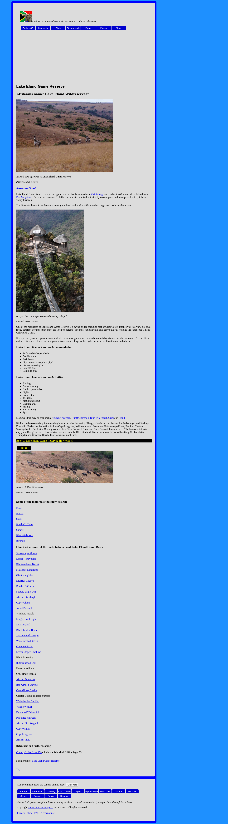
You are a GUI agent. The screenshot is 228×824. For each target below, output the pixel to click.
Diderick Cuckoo (25, 580)
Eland (122, 418)
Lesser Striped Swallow (28, 652)
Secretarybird (23, 624)
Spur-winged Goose (26, 553)
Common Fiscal (24, 646)
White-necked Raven (27, 641)
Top (18, 769)
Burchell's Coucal (25, 586)
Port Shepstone (24, 197)
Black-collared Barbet (27, 564)
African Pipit (23, 739)
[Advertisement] (84, 59)
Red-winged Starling (27, 684)
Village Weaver (24, 706)
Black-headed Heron (27, 630)
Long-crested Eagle (26, 619)
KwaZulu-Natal (26, 188)
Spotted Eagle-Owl (26, 591)
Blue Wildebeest (98, 418)
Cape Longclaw (24, 734)
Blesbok (84, 418)
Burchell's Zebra (61, 418)
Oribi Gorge (97, 194)
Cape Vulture (23, 602)
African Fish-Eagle (26, 597)
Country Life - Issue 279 (29, 752)
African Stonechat (25, 679)
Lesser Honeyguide (26, 558)
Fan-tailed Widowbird (27, 712)
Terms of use (48, 813)
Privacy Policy (24, 813)
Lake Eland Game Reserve (45, 760)
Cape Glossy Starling (27, 690)
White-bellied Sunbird (27, 701)
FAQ (36, 813)
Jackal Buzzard (24, 608)
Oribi (111, 418)
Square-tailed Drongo (27, 635)
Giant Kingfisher (25, 575)
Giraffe (75, 418)
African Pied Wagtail (27, 723)
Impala (19, 513)
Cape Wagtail (23, 728)
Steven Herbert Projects (40, 807)
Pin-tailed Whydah (26, 717)
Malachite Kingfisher (27, 569)
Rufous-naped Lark (26, 663)
